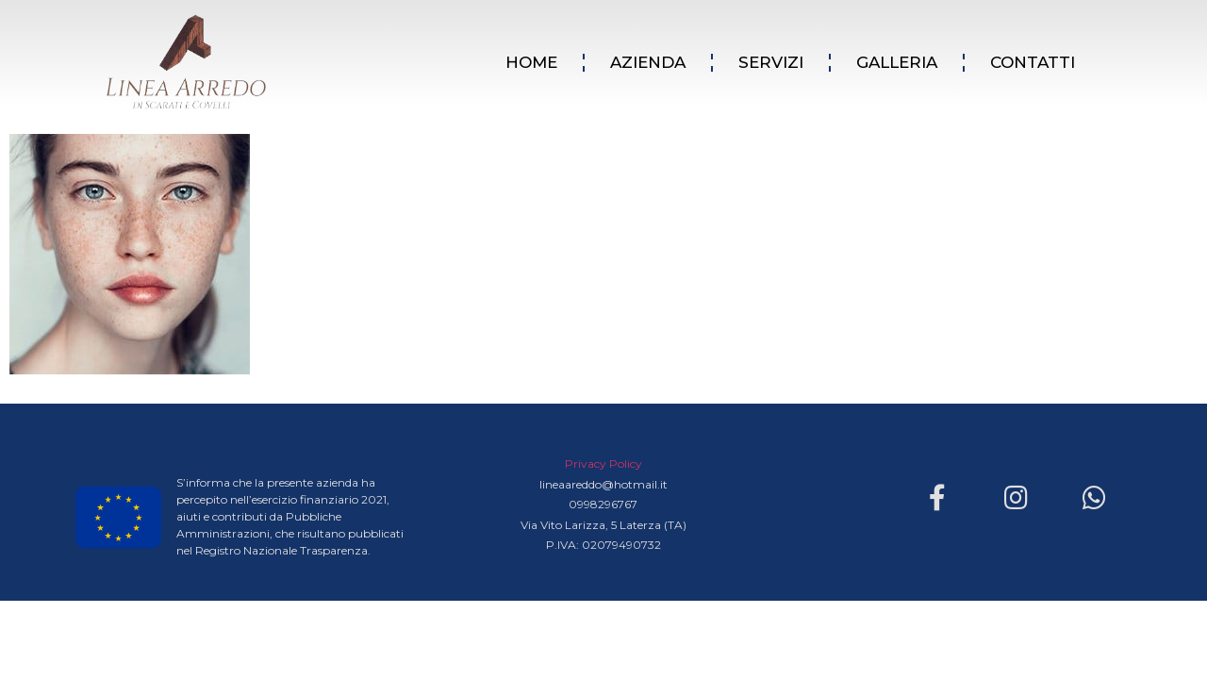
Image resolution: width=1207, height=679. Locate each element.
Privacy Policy (603, 463)
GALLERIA (896, 62)
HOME (531, 62)
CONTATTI (1032, 62)
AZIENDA (648, 62)
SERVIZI (770, 62)
